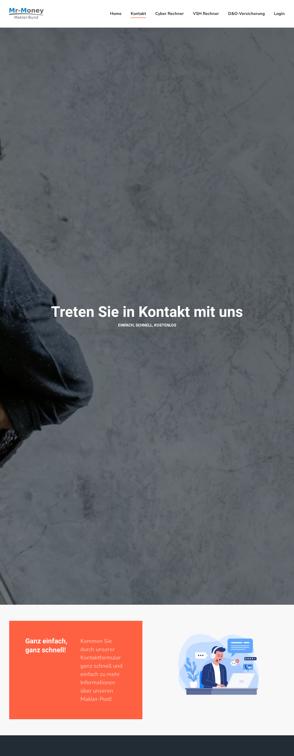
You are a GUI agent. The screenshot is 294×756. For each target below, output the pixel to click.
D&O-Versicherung (246, 13)
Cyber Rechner (169, 13)
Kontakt (138, 13)
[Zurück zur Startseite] (26, 14)
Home (116, 13)
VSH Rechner (206, 13)
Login (279, 13)
